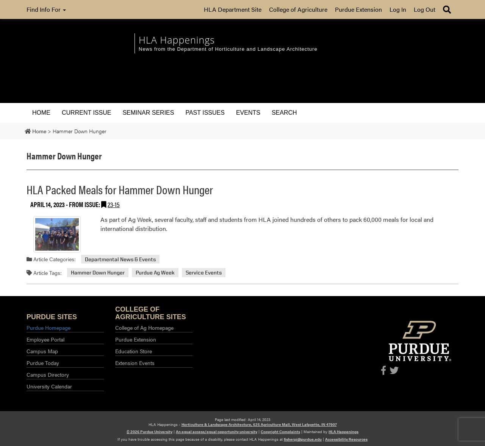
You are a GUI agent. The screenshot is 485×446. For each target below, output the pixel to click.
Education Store (133, 351)
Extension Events (135, 362)
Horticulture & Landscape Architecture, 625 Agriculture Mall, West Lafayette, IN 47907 (259, 424)
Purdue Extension (358, 9)
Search (284, 112)
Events (248, 112)
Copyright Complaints (280, 431)
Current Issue (86, 112)
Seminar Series (148, 112)
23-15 (114, 204)
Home (41, 112)
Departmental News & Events (120, 259)
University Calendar (49, 386)
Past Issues (204, 112)
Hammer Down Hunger (98, 272)
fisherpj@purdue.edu (303, 439)
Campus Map (42, 351)
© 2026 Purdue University (149, 431)
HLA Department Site (232, 9)
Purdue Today (43, 362)
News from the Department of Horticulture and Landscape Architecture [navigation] (228, 49)
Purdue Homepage (48, 327)
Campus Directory (48, 374)
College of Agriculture (298, 9)
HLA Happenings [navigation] (177, 39)
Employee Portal (45, 339)
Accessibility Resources (346, 439)
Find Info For (46, 9)
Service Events (204, 272)
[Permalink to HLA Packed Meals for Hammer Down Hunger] (57, 234)
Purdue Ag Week (155, 272)
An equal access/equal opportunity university (216, 431)
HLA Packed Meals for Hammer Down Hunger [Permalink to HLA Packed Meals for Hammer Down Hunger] (120, 189)
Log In (398, 9)
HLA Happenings (343, 431)
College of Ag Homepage (144, 327)
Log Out (424, 9)
